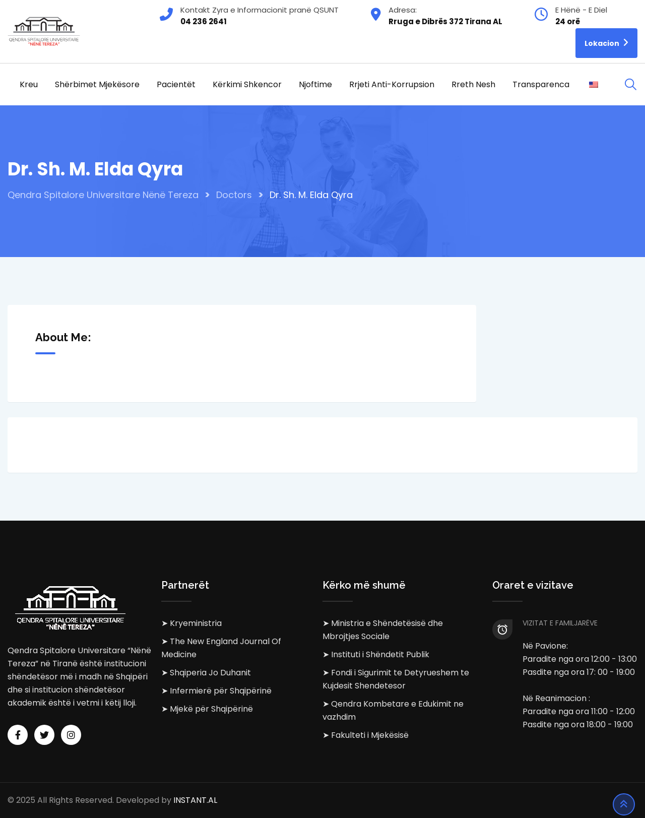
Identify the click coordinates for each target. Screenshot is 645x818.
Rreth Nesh (473, 84)
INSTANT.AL (195, 800)
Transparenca (540, 84)
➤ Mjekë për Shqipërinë (207, 709)
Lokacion (606, 42)
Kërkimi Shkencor (247, 84)
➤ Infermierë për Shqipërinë (216, 691)
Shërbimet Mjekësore (97, 84)
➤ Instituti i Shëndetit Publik (375, 654)
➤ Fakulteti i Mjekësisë (365, 735)
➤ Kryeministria (191, 623)
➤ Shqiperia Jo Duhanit (206, 672)
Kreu (29, 84)
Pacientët (176, 84)
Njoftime (315, 84)
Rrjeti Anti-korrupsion (391, 84)
